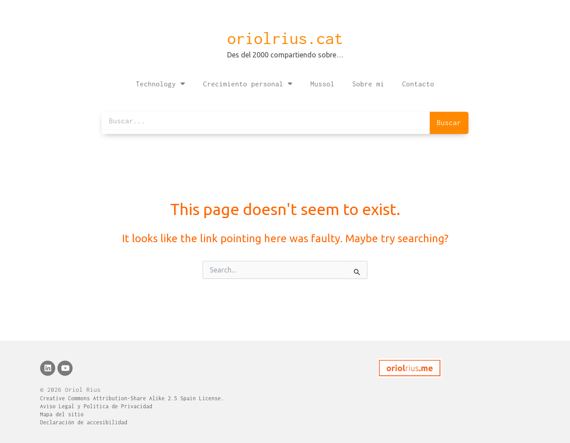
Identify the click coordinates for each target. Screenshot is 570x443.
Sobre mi (368, 84)
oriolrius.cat (285, 38)
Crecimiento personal (248, 83)
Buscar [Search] (449, 122)
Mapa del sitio (62, 414)
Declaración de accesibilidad (83, 422)
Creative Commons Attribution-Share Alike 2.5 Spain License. (132, 398)
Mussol (322, 84)
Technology (160, 83)
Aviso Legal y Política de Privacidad (96, 406)
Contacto (418, 84)
